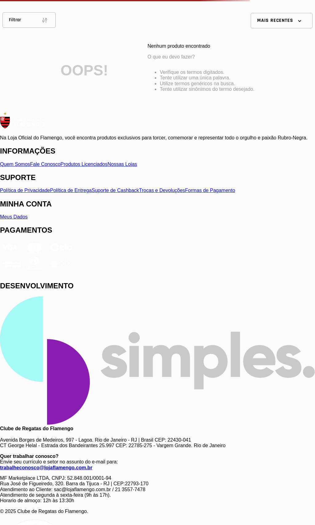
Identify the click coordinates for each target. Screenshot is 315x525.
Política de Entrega (71, 190)
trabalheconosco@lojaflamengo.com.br (46, 467)
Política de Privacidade (25, 190)
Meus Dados (14, 216)
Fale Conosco (45, 164)
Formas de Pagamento (210, 190)
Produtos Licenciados (84, 164)
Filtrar (29, 20)
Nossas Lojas (122, 164)
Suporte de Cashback (115, 190)
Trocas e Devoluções (162, 190)
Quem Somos (15, 164)
